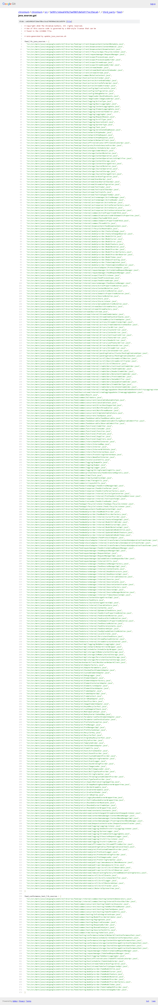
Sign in (153, 4)
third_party (109, 12)
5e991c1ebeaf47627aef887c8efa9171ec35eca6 (74, 12)
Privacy (22, 1001)
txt (147, 1001)
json (154, 1001)
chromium (23, 12)
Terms (28, 1001)
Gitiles (15, 1001)
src (46, 12)
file (69, 21)
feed (119, 12)
